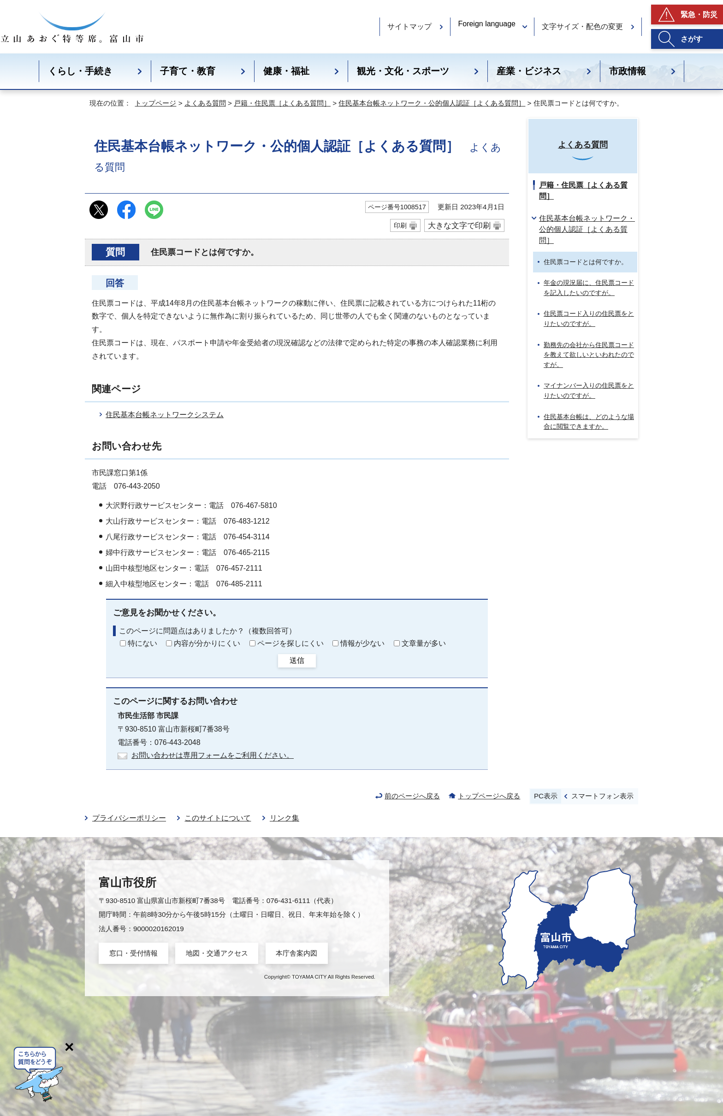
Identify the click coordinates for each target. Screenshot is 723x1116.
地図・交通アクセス (217, 953)
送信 (297, 660)
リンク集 (284, 818)
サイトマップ (409, 26)
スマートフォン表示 (602, 796)
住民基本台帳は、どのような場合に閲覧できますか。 (589, 422)
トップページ (155, 103)
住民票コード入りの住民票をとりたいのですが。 (589, 318)
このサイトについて (217, 818)
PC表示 (545, 796)
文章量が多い (424, 643)
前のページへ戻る (412, 796)
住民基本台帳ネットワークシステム (165, 415)
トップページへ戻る (489, 796)
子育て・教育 (187, 71)
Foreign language (487, 24)
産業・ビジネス (529, 71)
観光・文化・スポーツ (403, 71)
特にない (142, 643)
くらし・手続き (80, 71)
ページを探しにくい (290, 643)
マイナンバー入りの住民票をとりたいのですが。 (589, 390)
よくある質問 (205, 103)
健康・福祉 (286, 71)
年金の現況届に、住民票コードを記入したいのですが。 (589, 287)
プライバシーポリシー (129, 818)
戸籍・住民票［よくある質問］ (282, 103)
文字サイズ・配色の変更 (582, 26)
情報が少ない (362, 643)
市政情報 (627, 71)
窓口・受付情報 (133, 953)
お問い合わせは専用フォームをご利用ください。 (212, 755)
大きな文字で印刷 (459, 225)
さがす (692, 39)
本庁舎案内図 (296, 953)
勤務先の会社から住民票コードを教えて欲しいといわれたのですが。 (589, 354)
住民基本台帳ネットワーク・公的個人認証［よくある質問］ (431, 103)
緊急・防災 (699, 14)
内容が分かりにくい (207, 643)
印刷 (400, 225)
